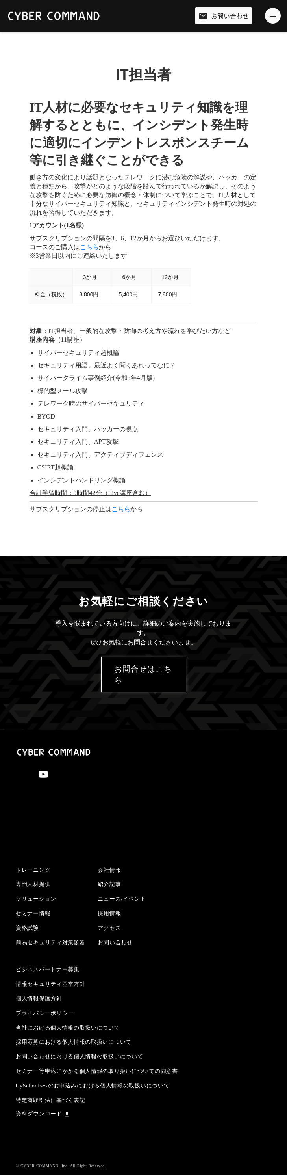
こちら (89, 247)
